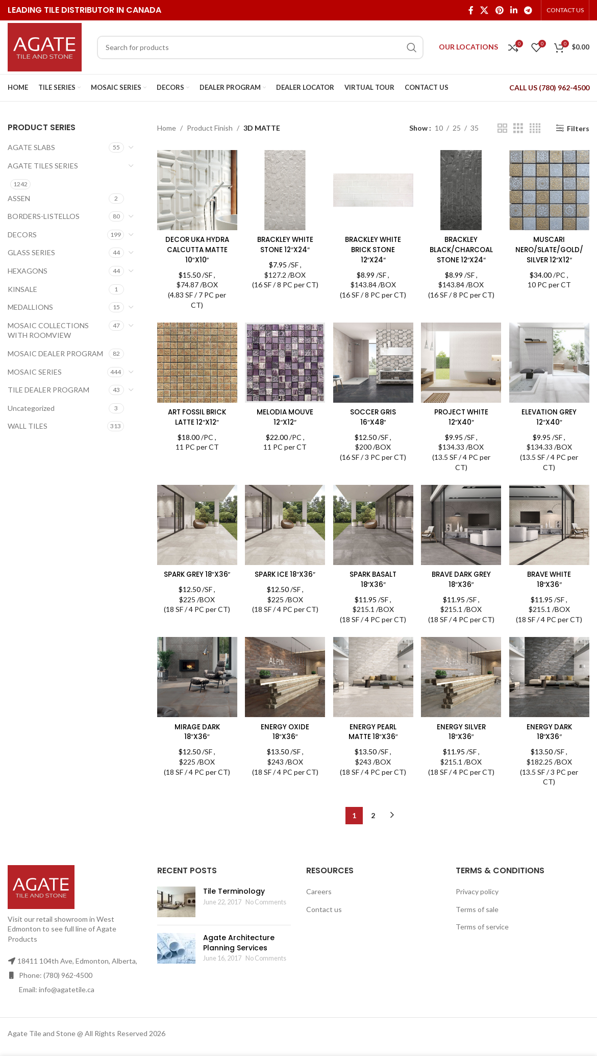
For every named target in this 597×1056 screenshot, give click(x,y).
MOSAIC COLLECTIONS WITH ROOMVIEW (48, 330)
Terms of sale (477, 908)
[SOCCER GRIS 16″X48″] (373, 362)
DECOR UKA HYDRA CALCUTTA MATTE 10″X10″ (196, 248)
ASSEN (19, 198)
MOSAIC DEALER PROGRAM (55, 353)
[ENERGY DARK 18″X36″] (550, 677)
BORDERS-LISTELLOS (44, 216)
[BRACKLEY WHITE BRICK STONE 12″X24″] (373, 189)
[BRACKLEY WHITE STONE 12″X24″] (284, 189)
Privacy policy (477, 890)
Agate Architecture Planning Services (239, 941)
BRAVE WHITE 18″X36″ (550, 578)
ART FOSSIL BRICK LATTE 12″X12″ (196, 415)
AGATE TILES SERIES (43, 165)
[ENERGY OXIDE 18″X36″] (284, 677)
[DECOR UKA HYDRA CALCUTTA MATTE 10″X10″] (196, 189)
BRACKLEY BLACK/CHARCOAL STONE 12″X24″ (461, 248)
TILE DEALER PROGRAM (48, 389)
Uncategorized (31, 408)
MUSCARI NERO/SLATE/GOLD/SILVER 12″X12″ (550, 248)
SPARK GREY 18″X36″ (196, 578)
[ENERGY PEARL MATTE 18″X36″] (373, 677)
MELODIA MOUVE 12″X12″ (284, 415)
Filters (578, 128)
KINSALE (22, 289)
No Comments (265, 901)
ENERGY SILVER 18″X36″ (461, 731)
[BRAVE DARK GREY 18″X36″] (461, 524)
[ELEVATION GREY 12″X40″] (550, 362)
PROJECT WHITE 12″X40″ (461, 415)
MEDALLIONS (30, 307)
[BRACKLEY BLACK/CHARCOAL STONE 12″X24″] (461, 189)
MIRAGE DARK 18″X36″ (195, 731)
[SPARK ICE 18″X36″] (284, 524)
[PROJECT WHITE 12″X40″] (461, 362)
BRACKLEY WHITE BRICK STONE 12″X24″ (373, 248)
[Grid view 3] (518, 128)
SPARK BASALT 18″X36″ (373, 578)
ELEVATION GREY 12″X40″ (550, 415)
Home (166, 128)
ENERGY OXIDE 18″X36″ (284, 731)
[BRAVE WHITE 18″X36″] (550, 524)
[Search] (260, 47)
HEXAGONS (27, 270)
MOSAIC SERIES (35, 371)
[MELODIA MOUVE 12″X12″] (284, 362)
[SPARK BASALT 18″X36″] (373, 524)
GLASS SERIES (31, 252)
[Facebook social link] (471, 10)
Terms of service (482, 925)
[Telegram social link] (528, 10)
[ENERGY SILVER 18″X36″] (461, 677)
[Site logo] (45, 46)
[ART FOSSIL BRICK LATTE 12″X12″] (196, 362)
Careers (319, 890)
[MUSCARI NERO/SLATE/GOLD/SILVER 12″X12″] (550, 189)
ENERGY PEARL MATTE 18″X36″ (373, 731)
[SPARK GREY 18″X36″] (196, 524)
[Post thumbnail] (176, 901)
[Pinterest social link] (499, 10)
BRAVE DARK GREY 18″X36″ (461, 578)
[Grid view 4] (535, 128)
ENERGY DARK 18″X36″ (550, 731)
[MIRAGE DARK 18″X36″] (196, 677)
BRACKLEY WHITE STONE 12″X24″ (284, 243)
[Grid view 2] (502, 128)
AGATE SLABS (31, 147)
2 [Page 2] (373, 814)
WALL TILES (27, 426)
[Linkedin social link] (513, 10)
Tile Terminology (234, 890)
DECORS (22, 234)
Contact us (324, 908)
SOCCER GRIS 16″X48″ (373, 415)
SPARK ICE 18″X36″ (284, 573)
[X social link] (484, 10)
